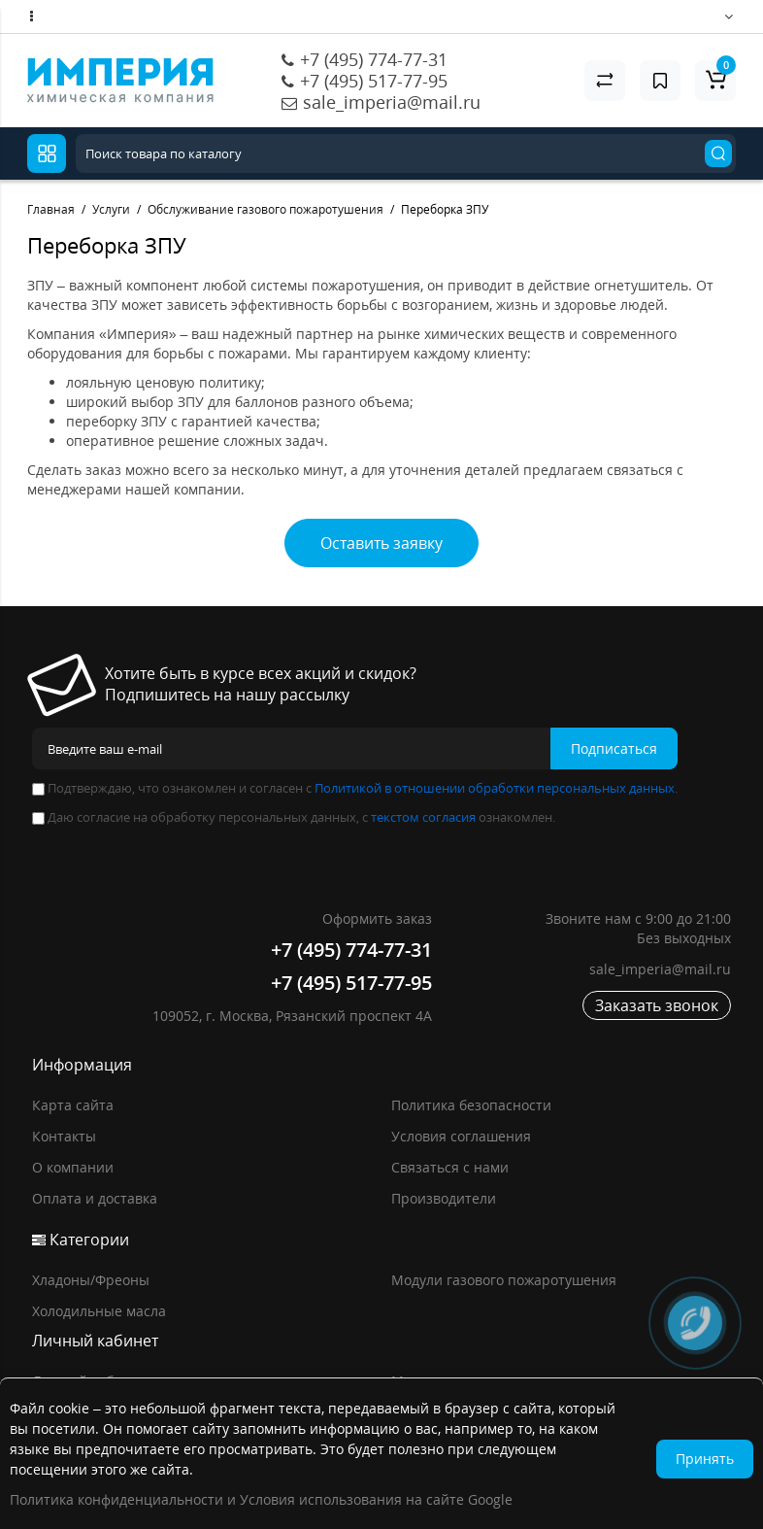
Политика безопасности (471, 1105)
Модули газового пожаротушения (503, 1280)
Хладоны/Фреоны (90, 1280)
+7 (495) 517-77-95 (374, 80)
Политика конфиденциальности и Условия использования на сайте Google (261, 1499)
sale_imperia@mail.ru (392, 102)
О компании (73, 1167)
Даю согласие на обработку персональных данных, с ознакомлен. (293, 817)
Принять (705, 1458)
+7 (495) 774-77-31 (374, 59)
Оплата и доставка (94, 1198)
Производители (443, 1198)
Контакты (64, 1136)
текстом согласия (423, 817)
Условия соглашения (461, 1136)
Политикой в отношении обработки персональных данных (495, 788)
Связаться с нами (450, 1167)
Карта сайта (73, 1105)
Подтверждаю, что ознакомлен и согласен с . (355, 788)
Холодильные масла (99, 1311)
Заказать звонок (656, 1005)
